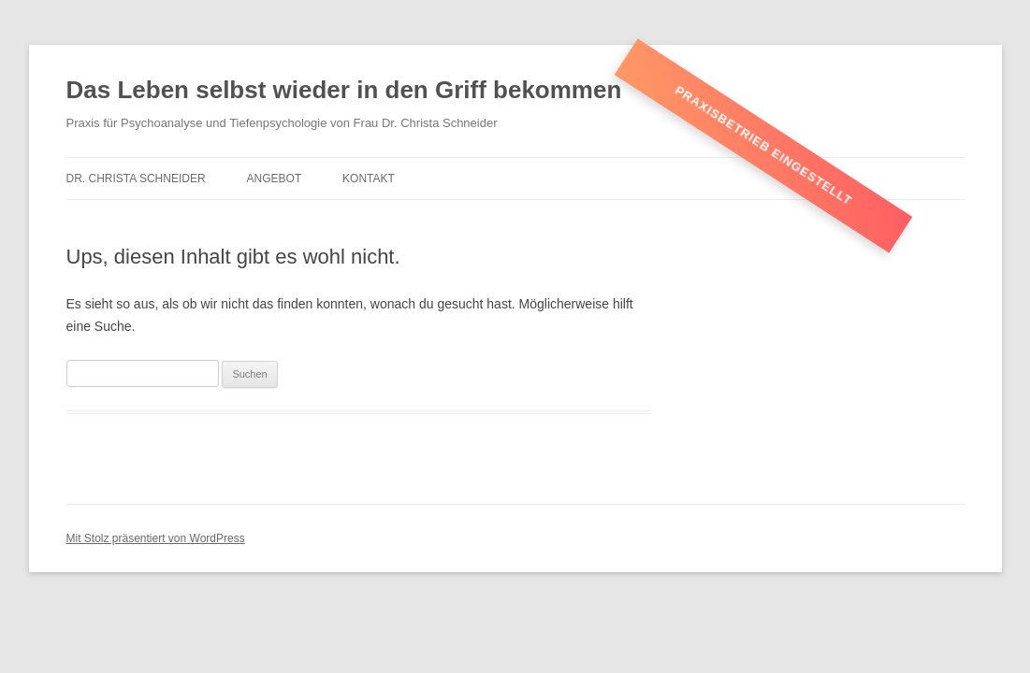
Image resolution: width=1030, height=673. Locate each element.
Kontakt (368, 178)
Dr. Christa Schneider (136, 178)
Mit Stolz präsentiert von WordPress (155, 538)
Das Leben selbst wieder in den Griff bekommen (344, 90)
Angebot (274, 178)
